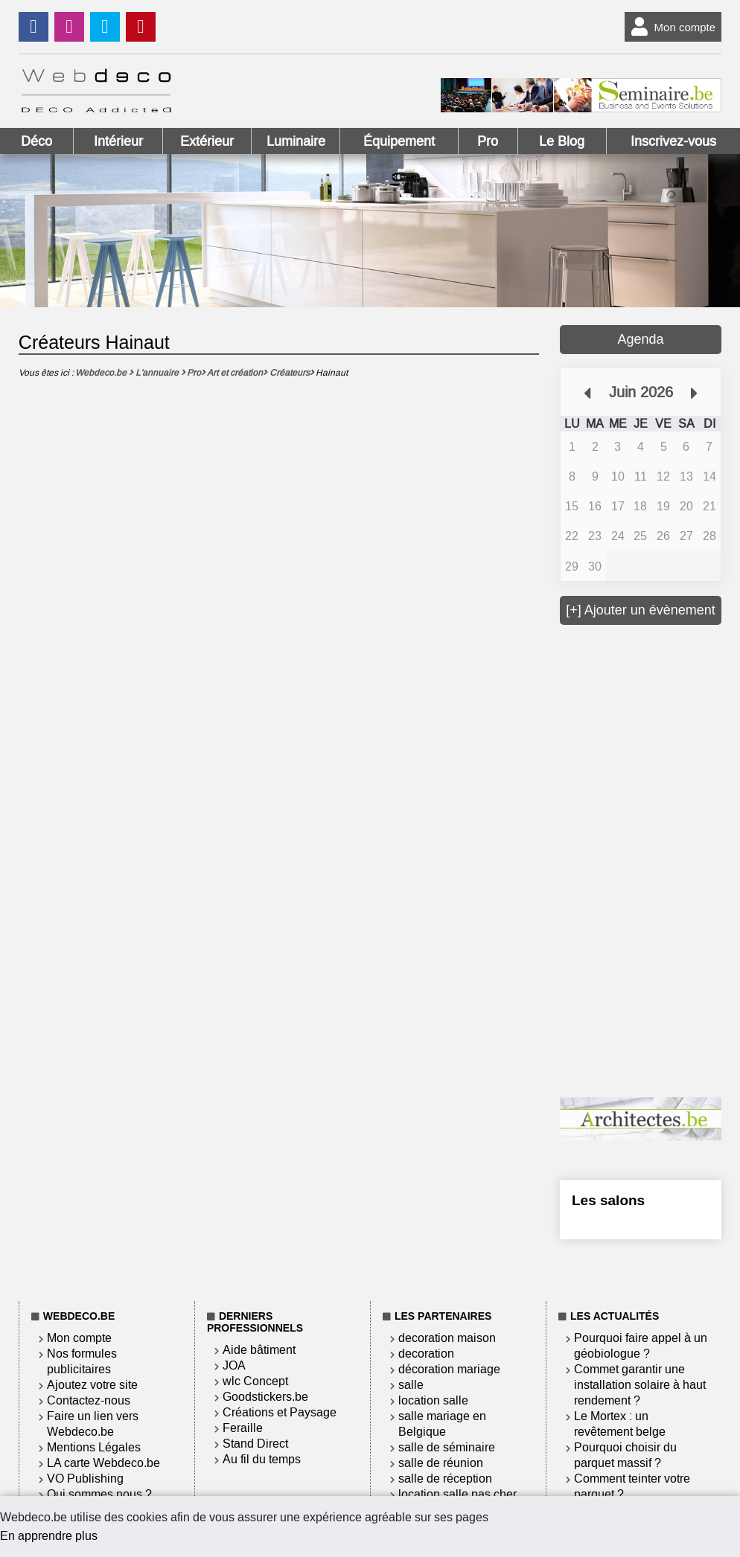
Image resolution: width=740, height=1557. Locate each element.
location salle (433, 1400)
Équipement (399, 141)
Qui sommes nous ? (99, 1494)
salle (411, 1385)
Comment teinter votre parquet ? (632, 1486)
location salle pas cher (457, 1494)
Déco (36, 141)
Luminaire (296, 141)
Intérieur (118, 141)
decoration (426, 1353)
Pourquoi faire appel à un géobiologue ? (640, 1345)
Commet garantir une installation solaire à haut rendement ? (640, 1384)
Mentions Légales (94, 1447)
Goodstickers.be (265, 1396)
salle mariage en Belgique (442, 1423)
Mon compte (670, 27)
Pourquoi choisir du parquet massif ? (625, 1455)
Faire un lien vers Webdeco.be (92, 1423)
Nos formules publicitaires (82, 1361)
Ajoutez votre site (92, 1385)
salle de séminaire (446, 1447)
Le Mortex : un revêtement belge (620, 1423)
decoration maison (447, 1338)
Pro (487, 141)
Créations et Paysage (279, 1412)
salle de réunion (440, 1463)
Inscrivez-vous (673, 141)
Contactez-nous (88, 1400)
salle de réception (445, 1478)
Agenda (641, 339)
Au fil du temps (262, 1459)
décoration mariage (449, 1369)
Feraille (243, 1428)
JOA (234, 1365)
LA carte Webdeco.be (103, 1463)
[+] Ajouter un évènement (640, 610)
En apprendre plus (49, 1536)
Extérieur (207, 141)
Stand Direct (255, 1443)
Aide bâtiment (259, 1350)
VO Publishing (85, 1478)
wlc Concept (255, 1381)
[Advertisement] (650, 859)
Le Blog (561, 141)
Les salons (608, 1200)
